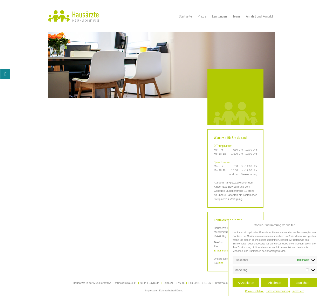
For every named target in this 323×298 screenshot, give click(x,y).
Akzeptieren (246, 282)
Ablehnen (274, 282)
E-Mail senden (222, 250)
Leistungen (219, 16)
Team (236, 16)
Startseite (185, 16)
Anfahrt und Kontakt (259, 16)
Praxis (202, 16)
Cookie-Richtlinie (254, 291)
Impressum (298, 291)
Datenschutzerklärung (278, 291)
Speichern (303, 282)
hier (220, 262)
